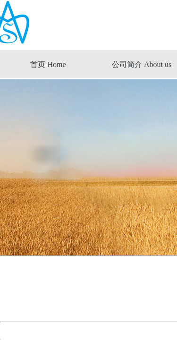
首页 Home (48, 64)
